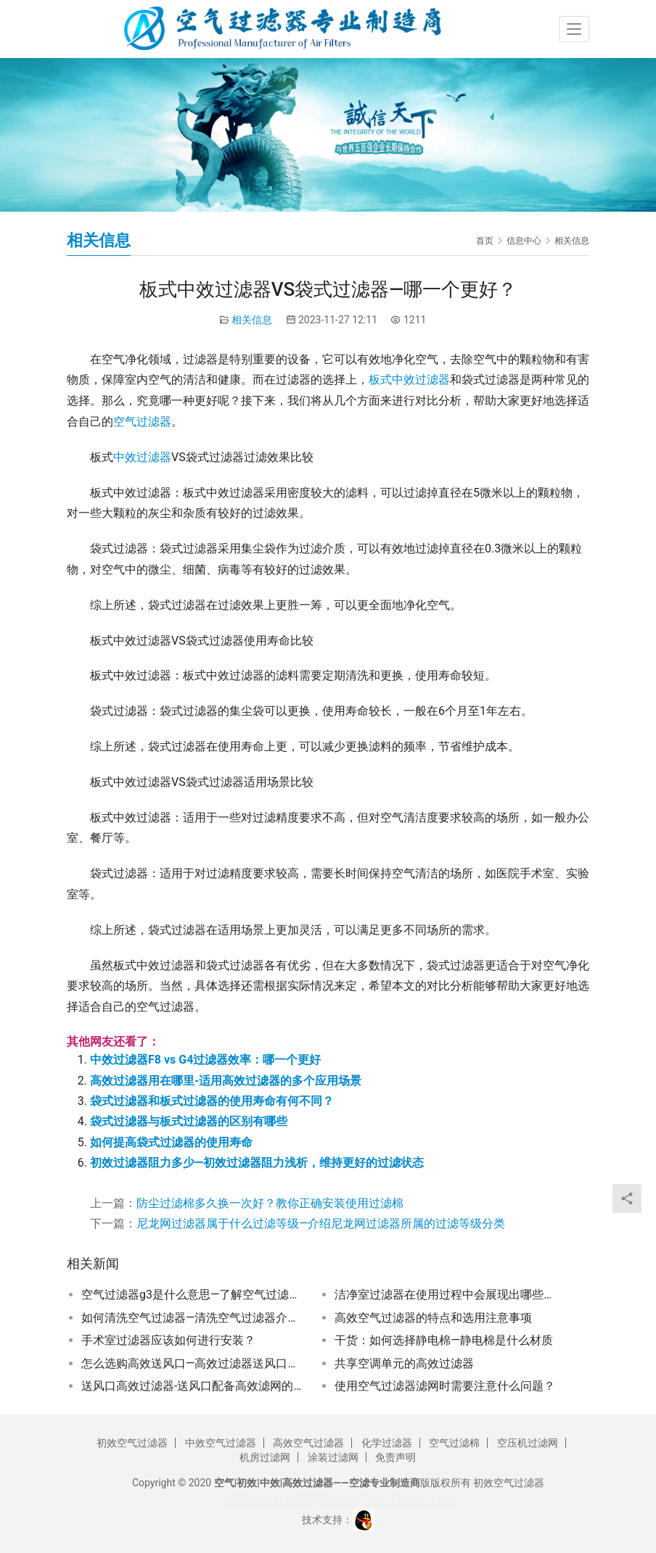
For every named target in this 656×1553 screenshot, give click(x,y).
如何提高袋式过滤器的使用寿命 (171, 1142)
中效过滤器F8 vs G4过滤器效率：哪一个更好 (205, 1060)
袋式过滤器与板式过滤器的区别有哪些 (188, 1121)
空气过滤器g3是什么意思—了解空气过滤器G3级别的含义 (192, 1294)
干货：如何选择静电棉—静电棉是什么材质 (444, 1340)
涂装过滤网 (333, 1457)
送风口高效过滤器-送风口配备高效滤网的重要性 (192, 1386)
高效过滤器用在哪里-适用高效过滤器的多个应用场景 (225, 1081)
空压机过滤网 (527, 1443)
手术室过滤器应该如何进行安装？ (168, 1340)
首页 (484, 241)
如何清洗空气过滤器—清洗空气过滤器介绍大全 (192, 1318)
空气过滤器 (142, 421)
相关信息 (251, 320)
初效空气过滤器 (132, 1443)
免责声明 (395, 1457)
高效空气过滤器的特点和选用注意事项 (433, 1318)
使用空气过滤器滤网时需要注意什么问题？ (445, 1386)
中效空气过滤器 (220, 1443)
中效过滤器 (142, 457)
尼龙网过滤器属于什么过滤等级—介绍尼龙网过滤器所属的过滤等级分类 (321, 1223)
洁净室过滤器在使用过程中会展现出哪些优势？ (446, 1294)
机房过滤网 (264, 1457)
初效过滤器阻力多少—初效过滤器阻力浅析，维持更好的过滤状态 (257, 1162)
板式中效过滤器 (409, 379)
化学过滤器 (386, 1443)
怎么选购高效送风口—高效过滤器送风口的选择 (192, 1363)
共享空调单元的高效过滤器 (404, 1363)
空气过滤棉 (454, 1443)
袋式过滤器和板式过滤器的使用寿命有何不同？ (212, 1101)
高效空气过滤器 (308, 1443)
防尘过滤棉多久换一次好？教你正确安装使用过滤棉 (269, 1203)
